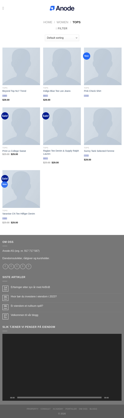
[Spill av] (6, 397)
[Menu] (4, 8)
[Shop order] (62, 38)
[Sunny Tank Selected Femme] (103, 126)
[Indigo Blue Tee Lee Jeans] (62, 66)
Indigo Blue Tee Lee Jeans (56, 91)
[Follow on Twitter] (17, 266)
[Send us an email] (23, 266)
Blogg (93, 409)
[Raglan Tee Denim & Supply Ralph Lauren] (62, 126)
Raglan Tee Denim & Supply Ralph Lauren (61, 152)
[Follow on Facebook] (5, 266)
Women (62, 22)
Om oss (83, 409)
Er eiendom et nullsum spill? (27, 305)
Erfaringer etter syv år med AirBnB (30, 287)
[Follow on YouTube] (28, 266)
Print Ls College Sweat (14, 151)
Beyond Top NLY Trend (14, 91)
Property (32, 409)
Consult (46, 409)
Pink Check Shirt (92, 91)
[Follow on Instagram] (11, 266)
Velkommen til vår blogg (24, 315)
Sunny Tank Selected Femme (99, 151)
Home (47, 22)
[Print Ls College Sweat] (21, 126)
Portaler (71, 409)
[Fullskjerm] (117, 397)
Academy (58, 409)
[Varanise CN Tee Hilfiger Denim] (21, 189)
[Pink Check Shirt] (103, 66)
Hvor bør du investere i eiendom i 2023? (34, 296)
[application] (62, 367)
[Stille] (112, 397)
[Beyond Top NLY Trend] (21, 66)
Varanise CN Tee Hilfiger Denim (18, 213)
